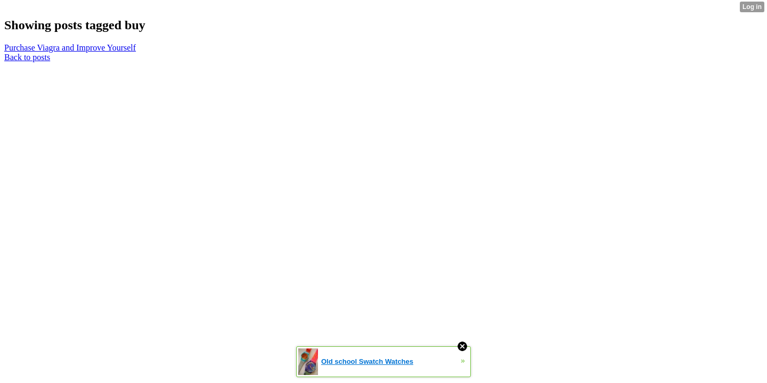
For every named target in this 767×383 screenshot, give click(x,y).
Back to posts (27, 57)
